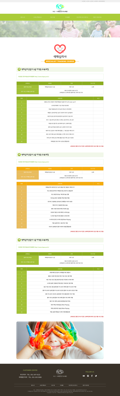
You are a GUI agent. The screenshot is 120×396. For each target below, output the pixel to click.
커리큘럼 (67, 17)
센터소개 (22, 17)
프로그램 (52, 17)
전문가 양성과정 (97, 17)
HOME (84, 1)
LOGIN (92, 1)
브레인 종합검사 (38, 17)
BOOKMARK (102, 1)
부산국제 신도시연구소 (82, 17)
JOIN (88, 1)
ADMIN (96, 1)
